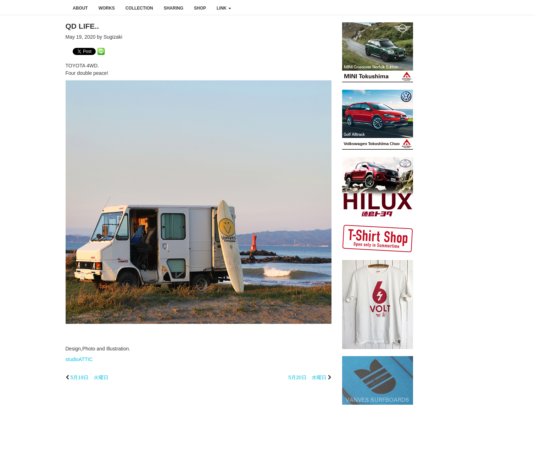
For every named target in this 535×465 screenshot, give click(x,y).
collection (139, 8)
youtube (509, 8)
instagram (494, 8)
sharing (173, 8)
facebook (479, 8)
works (107, 8)
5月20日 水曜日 (307, 377)
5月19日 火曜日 (89, 377)
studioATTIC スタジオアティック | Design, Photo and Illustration (33, 8)
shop (200, 8)
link (224, 8)
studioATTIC (79, 359)
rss (525, 8)
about (80, 8)
